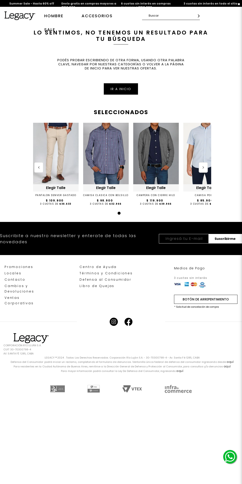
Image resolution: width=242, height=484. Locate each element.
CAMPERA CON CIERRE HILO (156, 195)
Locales (13, 273)
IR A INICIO (121, 89)
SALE (49, 29)
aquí (230, 362)
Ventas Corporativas (19, 300)
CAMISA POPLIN (206, 195)
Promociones (19, 267)
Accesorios (97, 16)
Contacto (15, 279)
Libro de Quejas (97, 286)
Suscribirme (225, 238)
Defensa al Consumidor (105, 279)
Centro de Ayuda (98, 267)
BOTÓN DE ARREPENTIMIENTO (206, 299)
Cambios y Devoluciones (19, 289)
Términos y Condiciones (106, 273)
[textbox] (172, 15)
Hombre (53, 16)
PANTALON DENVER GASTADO (55, 195)
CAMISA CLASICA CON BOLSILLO (105, 195)
